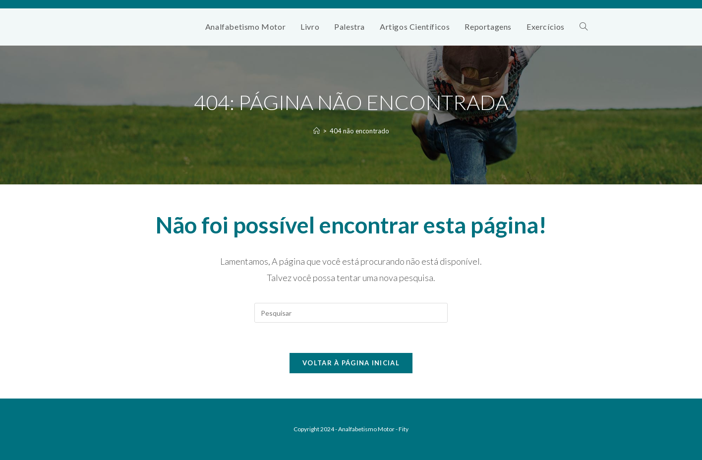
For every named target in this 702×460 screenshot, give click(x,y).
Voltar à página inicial (351, 363)
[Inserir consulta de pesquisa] (351, 313)
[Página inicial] (316, 131)
